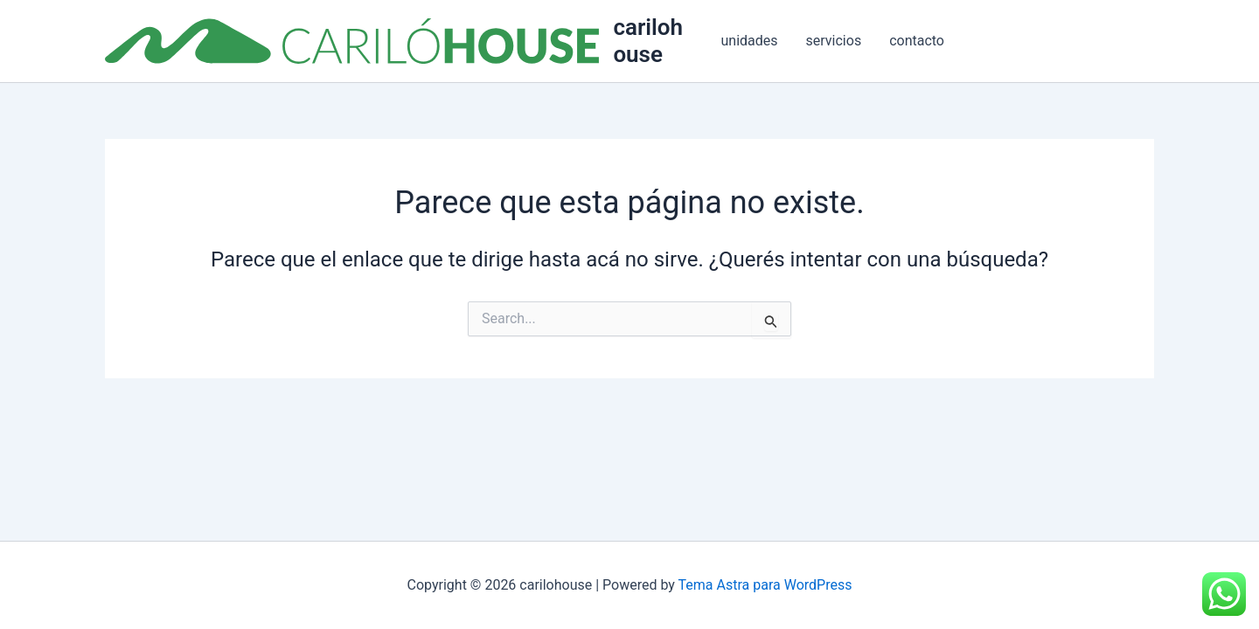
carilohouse (648, 40)
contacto (916, 40)
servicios (834, 40)
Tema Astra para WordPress (765, 585)
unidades (749, 40)
